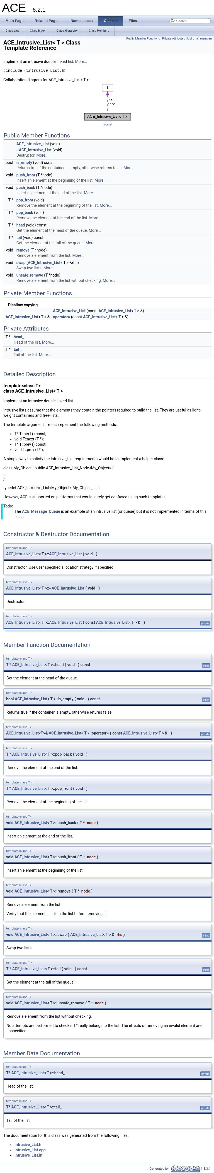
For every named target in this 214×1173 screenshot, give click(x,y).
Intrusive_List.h (27, 1144)
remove (23, 250)
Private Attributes (173, 38)
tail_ (17, 349)
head (20, 225)
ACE (23, 497)
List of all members (200, 38)
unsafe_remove (29, 275)
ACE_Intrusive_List (32, 144)
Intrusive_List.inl (28, 1155)
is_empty (24, 162)
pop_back (24, 212)
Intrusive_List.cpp (30, 1150)
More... (81, 61)
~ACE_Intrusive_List (34, 150)
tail (19, 237)
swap (21, 262)
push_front (25, 175)
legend (107, 124)
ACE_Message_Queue (41, 511)
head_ (19, 337)
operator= (61, 317)
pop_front (24, 200)
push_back (25, 187)
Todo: (8, 506)
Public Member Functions (143, 38)
